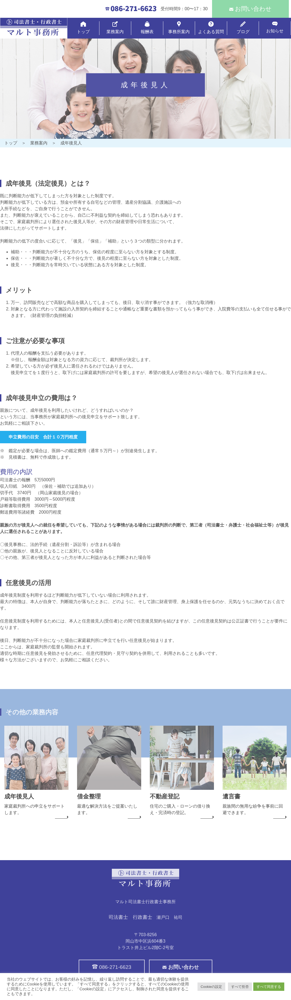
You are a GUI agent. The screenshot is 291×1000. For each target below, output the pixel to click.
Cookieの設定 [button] (211, 987)
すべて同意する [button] (269, 987)
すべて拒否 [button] (240, 987)
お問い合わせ (250, 8)
